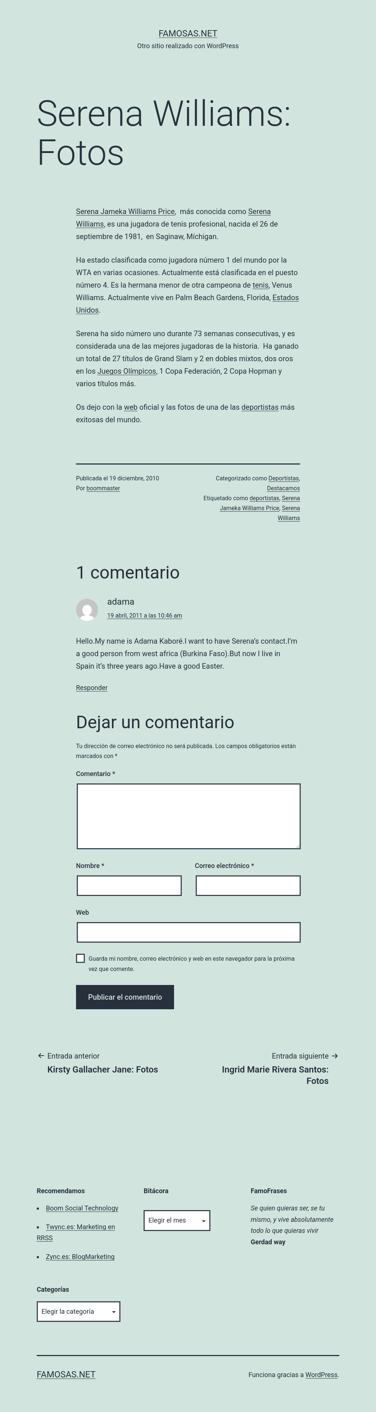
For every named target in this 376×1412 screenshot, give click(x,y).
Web (82, 912)
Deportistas (283, 478)
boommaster (103, 488)
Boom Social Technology (82, 1208)
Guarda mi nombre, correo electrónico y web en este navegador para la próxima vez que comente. (191, 963)
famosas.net (188, 33)
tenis (260, 285)
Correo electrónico (224, 865)
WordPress (321, 1375)
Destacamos (283, 488)
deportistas (260, 407)
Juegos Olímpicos (126, 371)
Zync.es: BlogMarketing (80, 1256)
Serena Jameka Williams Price (125, 211)
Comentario (95, 774)
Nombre (90, 865)
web (131, 407)
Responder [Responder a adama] (92, 687)
